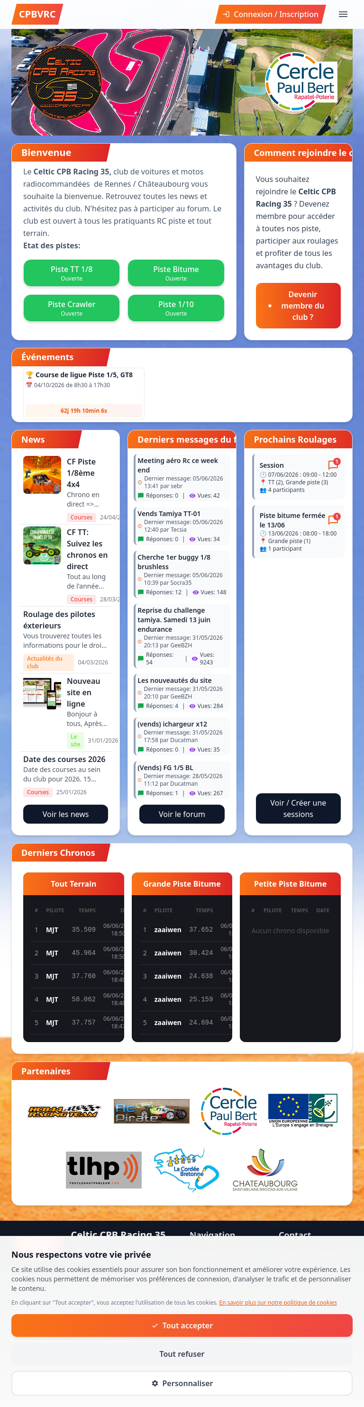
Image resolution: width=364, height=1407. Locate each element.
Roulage (204, 1327)
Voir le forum (182, 814)
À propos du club (220, 1255)
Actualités (207, 1296)
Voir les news (66, 814)
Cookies (340, 1394)
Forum (201, 1312)
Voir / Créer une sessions (298, 808)
